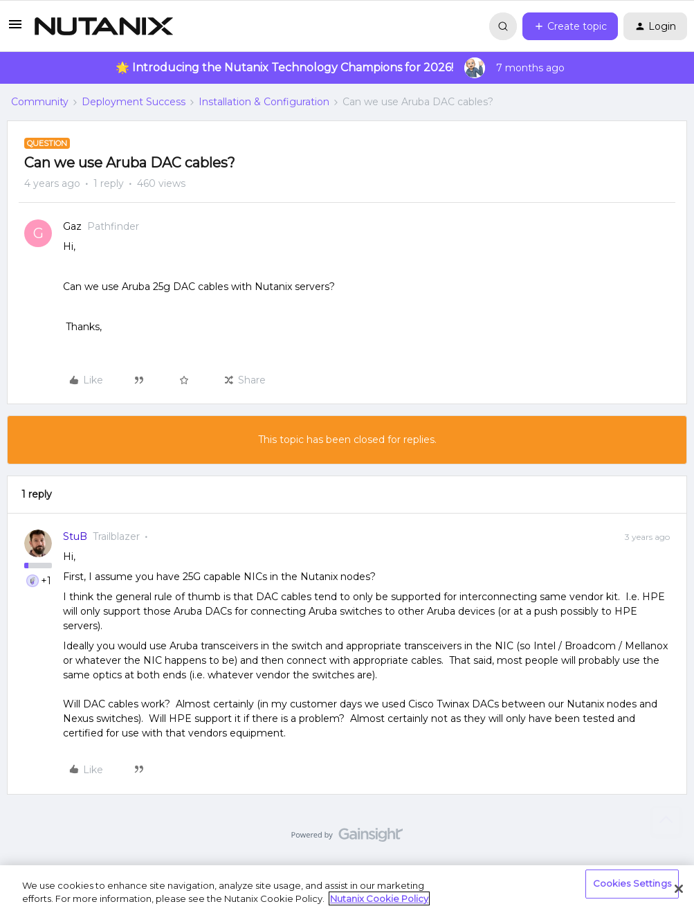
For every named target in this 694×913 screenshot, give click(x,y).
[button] (15, 29)
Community (40, 102)
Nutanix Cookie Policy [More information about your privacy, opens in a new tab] (379, 898)
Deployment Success (133, 102)
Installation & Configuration (264, 102)
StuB (75, 536)
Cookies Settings (632, 883)
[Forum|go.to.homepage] (104, 26)
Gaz (72, 226)
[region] (347, 889)
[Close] (679, 889)
